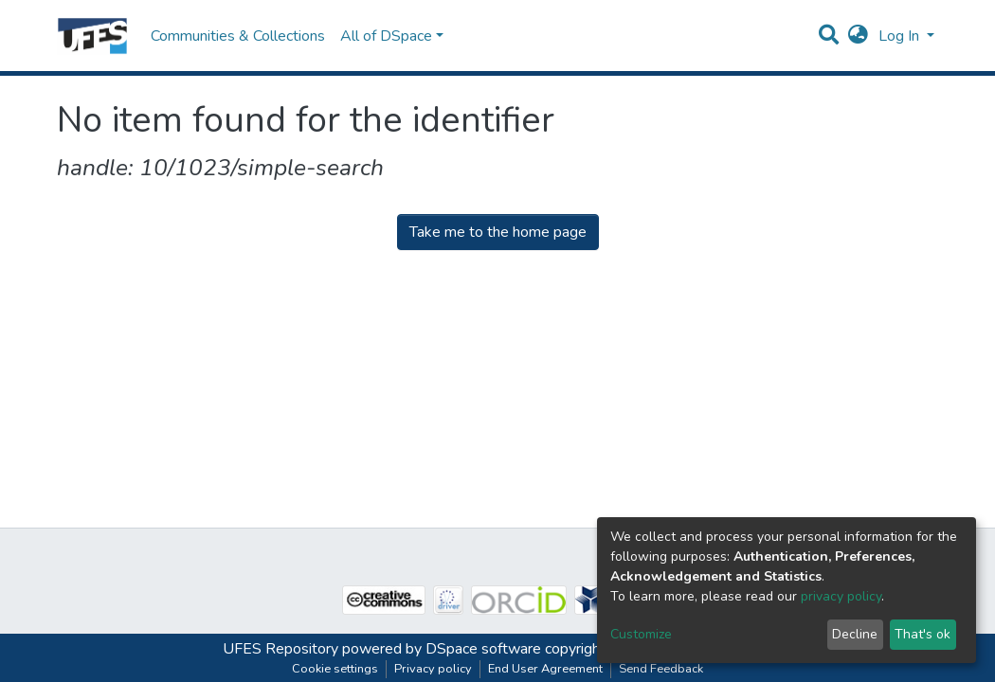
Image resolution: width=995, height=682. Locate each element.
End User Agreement (545, 668)
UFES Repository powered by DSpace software (382, 648)
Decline (854, 634)
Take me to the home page (498, 232)
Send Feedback (661, 668)
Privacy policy (433, 668)
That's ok (922, 634)
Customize (641, 634)
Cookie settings (335, 668)
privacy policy (841, 596)
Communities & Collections (238, 36)
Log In (900, 36)
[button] (858, 36)
